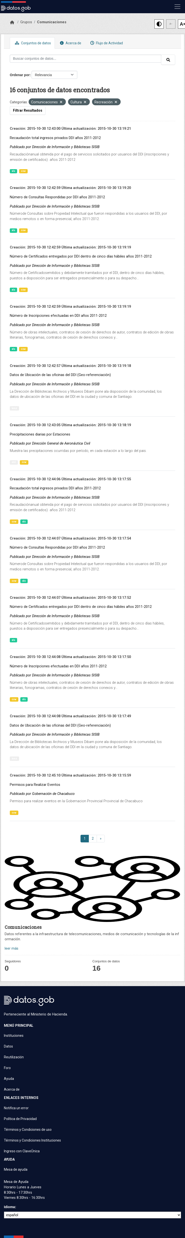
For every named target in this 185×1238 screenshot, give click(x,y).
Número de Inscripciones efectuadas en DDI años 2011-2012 (58, 316)
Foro (7, 1068)
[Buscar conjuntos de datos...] (85, 59)
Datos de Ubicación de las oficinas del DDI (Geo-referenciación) (60, 375)
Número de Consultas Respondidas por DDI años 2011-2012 (57, 197)
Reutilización (14, 1057)
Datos (8, 1046)
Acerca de (70, 43)
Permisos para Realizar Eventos (35, 785)
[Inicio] (12, 22)
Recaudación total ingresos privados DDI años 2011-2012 (55, 138)
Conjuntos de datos (32, 43)
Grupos (26, 22)
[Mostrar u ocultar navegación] (177, 6)
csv (23, 171)
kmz (14, 408)
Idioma (9, 1207)
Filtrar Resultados (27, 110)
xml (14, 462)
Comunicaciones (51, 22)
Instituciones (13, 1036)
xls (13, 171)
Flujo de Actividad (106, 43)
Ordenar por (20, 75)
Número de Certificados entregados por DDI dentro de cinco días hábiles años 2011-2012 (81, 256)
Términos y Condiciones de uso (28, 1130)
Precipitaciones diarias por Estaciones (40, 434)
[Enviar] (168, 60)
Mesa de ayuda (15, 1169)
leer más (11, 948)
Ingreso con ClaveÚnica (22, 1151)
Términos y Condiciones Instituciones (32, 1140)
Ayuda (9, 1079)
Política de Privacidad (20, 1119)
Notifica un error (16, 1108)
